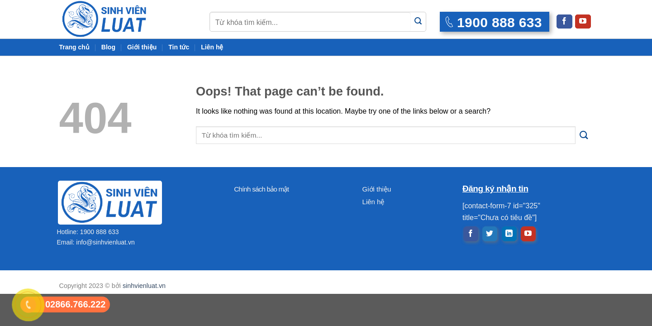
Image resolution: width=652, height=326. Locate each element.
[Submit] (418, 21)
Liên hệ (212, 47)
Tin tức (178, 47)
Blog (108, 47)
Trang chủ (74, 47)
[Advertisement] (326, 262)
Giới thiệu (142, 47)
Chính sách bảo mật (261, 189)
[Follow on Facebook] (564, 21)
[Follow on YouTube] (582, 21)
